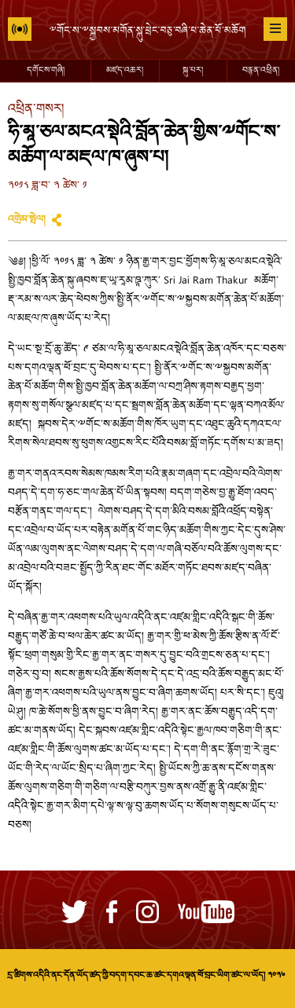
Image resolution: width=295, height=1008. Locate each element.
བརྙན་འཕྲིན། (260, 71)
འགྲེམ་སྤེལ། (27, 220)
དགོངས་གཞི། (46, 71)
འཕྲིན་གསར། (36, 109)
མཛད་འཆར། (124, 71)
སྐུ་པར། (193, 71)
